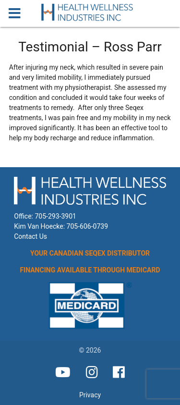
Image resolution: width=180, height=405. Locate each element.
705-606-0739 (87, 226)
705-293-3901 (55, 216)
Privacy (90, 395)
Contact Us (30, 236)
